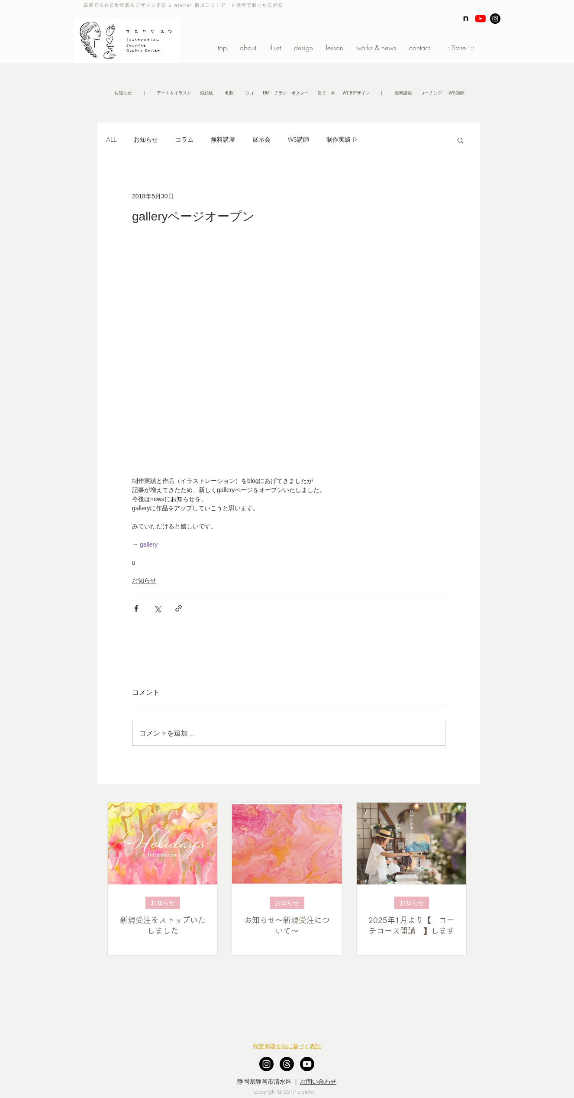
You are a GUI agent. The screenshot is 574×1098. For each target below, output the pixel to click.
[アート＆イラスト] (174, 93)
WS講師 (298, 139)
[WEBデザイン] (356, 93)
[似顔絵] (206, 93)
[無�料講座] (403, 93)
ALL (111, 139)
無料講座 (223, 139)
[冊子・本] (326, 93)
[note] (466, 18)
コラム (184, 139)
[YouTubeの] (480, 18)
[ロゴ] (249, 93)
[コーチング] (431, 93)
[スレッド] (287, 1064)
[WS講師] (456, 93)
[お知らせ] (123, 93)
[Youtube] (307, 1064)
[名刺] (229, 93)
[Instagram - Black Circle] (495, 18)
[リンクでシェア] (178, 608)
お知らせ (146, 139)
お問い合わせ (318, 1081)
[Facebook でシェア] (136, 608)
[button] (144, 93)
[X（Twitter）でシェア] (157, 608)
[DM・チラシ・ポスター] (286, 93)
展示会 (261, 139)
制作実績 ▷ (342, 139)
